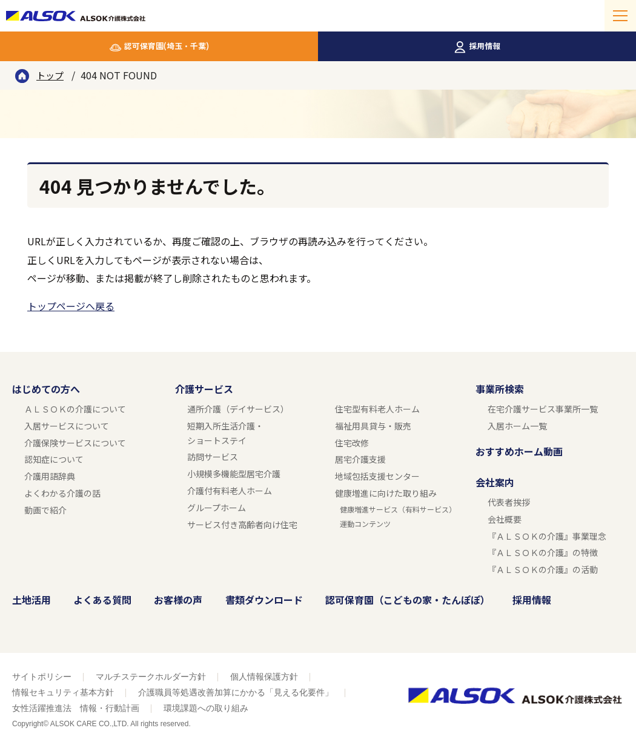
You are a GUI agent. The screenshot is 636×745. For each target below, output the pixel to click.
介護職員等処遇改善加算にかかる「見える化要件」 (235, 692)
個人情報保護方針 (264, 676)
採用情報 (484, 45)
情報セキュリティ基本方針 (63, 692)
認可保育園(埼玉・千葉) (166, 45)
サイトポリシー (41, 676)
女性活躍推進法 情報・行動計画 (75, 708)
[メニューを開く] (620, 15)
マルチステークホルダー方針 (151, 676)
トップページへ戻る (70, 306)
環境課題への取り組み (206, 708)
